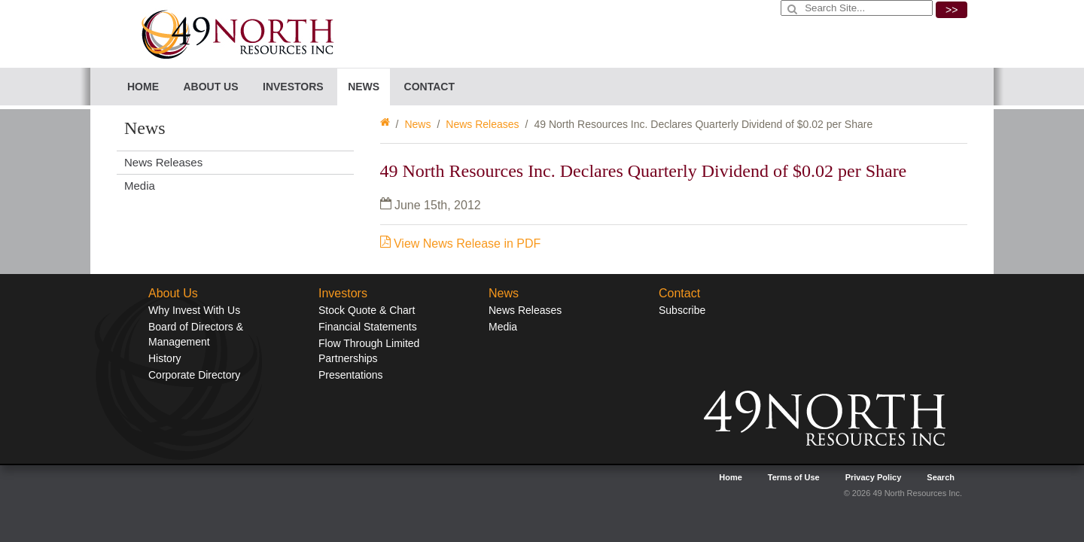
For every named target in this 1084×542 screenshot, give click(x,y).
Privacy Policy (873, 477)
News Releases (482, 124)
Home (143, 87)
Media (139, 185)
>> (951, 10)
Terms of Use (794, 477)
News (417, 124)
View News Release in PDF (460, 243)
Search (941, 477)
